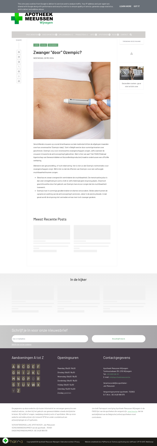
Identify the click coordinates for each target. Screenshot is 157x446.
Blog (114, 35)
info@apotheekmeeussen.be (120, 377)
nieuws (43, 45)
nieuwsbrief (53, 45)
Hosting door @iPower (128, 442)
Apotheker (103, 35)
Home (36, 45)
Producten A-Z (82, 35)
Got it (137, 6)
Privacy (77, 442)
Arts (92, 35)
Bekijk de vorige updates (21, 344)
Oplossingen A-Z (66, 35)
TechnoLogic (116, 442)
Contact (124, 35)
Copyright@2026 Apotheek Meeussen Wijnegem (43, 442)
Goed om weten (48, 35)
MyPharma (105, 442)
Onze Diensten (32, 35)
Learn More (125, 6)
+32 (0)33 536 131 (113, 374)
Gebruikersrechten (67, 442)
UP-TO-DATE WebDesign (145, 442)
